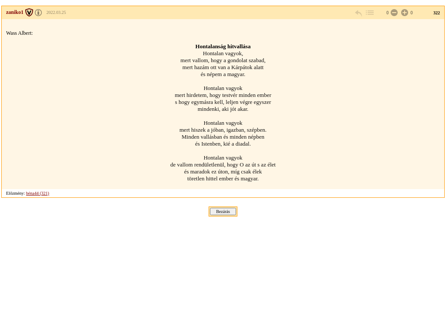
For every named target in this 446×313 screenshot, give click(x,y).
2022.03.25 (56, 12)
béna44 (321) (37, 193)
